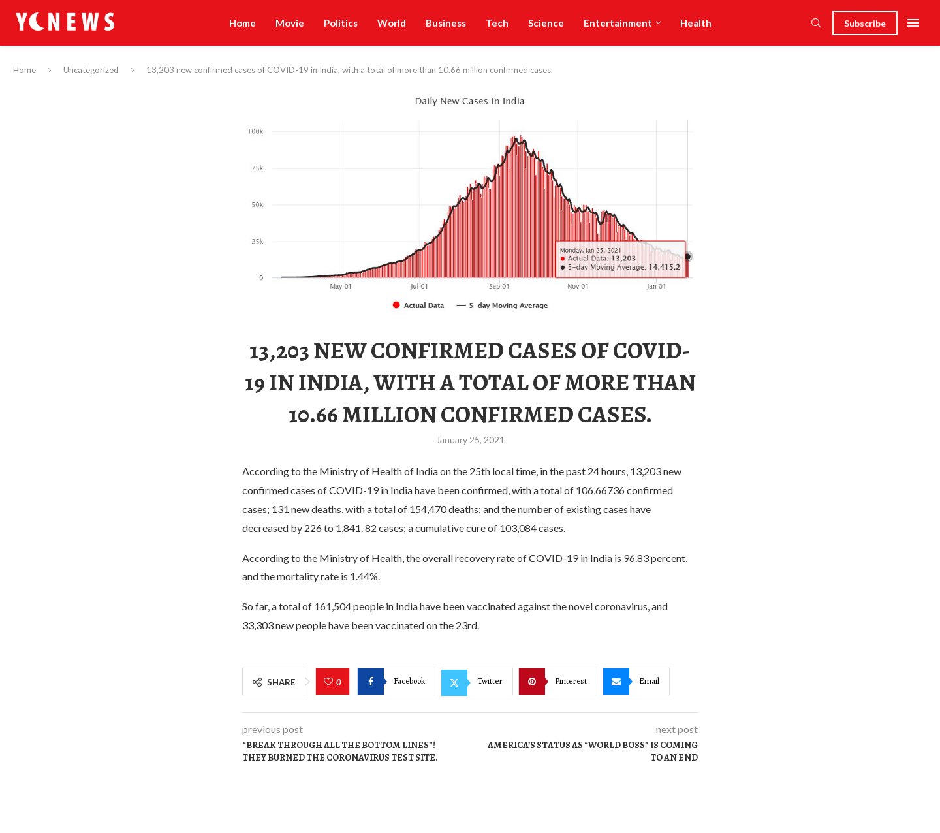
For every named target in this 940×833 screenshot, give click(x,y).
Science (546, 23)
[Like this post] (330, 682)
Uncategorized (91, 70)
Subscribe (865, 23)
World (391, 23)
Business (446, 23)
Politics (341, 23)
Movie (289, 23)
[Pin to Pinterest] (557, 681)
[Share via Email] (636, 681)
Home (242, 23)
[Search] (815, 23)
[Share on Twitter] (477, 681)
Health (696, 23)
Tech (497, 23)
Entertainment (618, 23)
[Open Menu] (913, 23)
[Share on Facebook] (396, 681)
